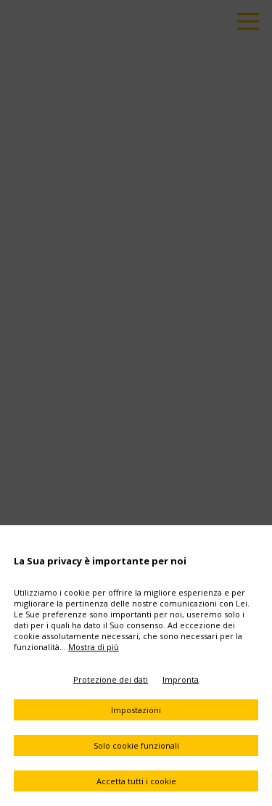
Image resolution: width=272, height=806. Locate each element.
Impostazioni (136, 709)
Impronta (180, 679)
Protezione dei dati (110, 679)
